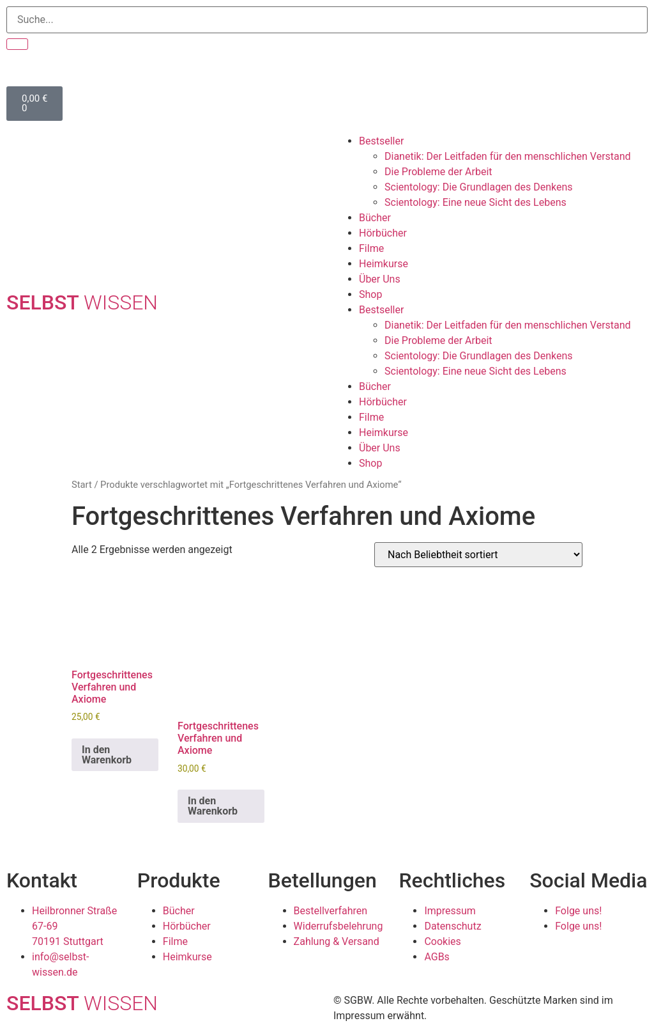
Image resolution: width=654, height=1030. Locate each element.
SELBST (82, 302)
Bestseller (381, 141)
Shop (370, 294)
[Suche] (17, 44)
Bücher (375, 218)
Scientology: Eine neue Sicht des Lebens (475, 202)
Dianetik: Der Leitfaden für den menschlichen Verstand (507, 156)
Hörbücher (383, 233)
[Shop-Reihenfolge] (478, 554)
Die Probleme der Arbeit (438, 172)
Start (82, 484)
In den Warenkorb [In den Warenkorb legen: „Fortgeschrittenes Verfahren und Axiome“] (107, 755)
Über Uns (379, 279)
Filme (371, 248)
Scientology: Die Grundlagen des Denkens (478, 187)
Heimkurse (383, 264)
